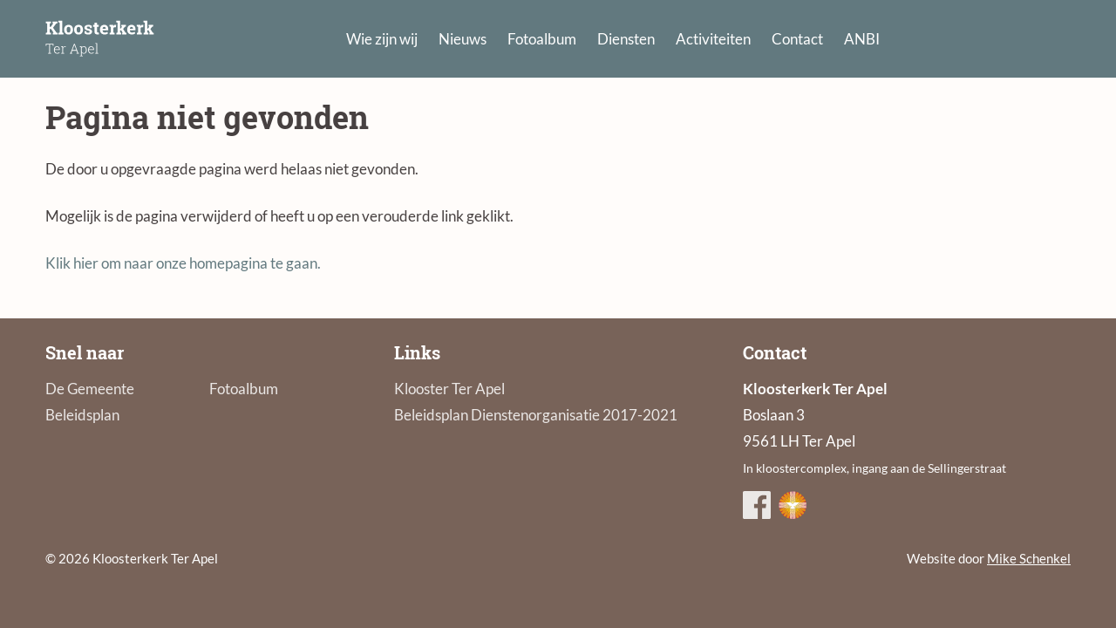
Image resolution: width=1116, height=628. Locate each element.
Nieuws (463, 39)
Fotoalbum (541, 39)
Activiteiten (713, 39)
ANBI (862, 39)
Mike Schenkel (1029, 558)
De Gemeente (89, 388)
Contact (797, 39)
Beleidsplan (82, 415)
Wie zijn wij (382, 39)
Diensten (626, 39)
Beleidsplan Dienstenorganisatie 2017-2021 (535, 415)
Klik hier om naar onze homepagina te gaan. (183, 263)
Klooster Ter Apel (449, 388)
